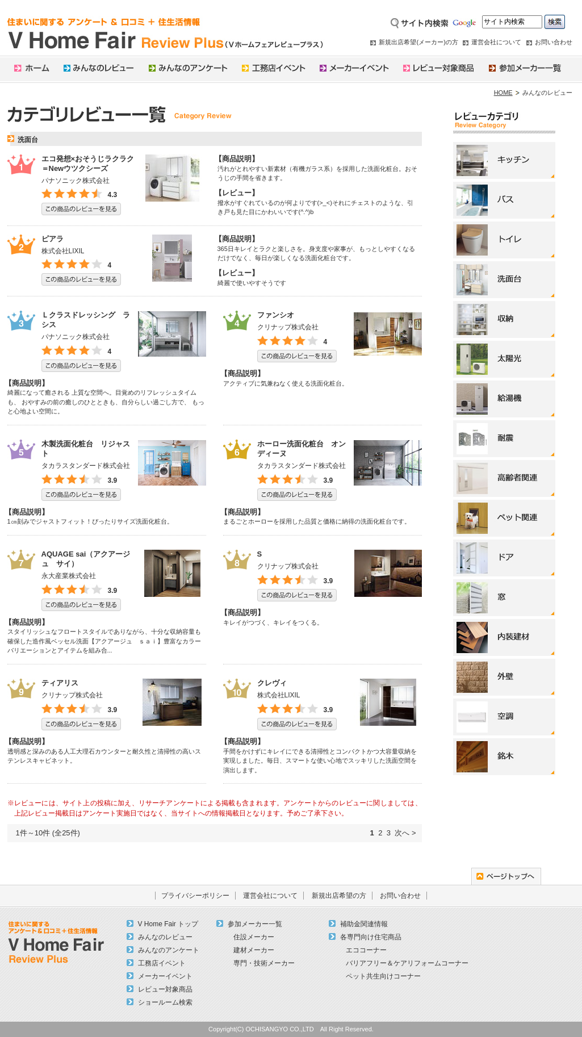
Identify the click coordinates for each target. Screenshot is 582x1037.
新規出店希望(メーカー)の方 (418, 42)
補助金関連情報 (364, 924)
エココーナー (366, 950)
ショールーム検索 (165, 1002)
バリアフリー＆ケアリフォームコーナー (407, 963)
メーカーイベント (165, 976)
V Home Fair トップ (168, 924)
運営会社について (496, 42)
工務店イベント (162, 963)
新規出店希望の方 (339, 896)
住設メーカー (253, 937)
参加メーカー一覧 (255, 924)
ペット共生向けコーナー (383, 976)
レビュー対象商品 (165, 989)
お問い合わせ (553, 42)
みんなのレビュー (165, 937)
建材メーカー (253, 950)
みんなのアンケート (168, 950)
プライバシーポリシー (195, 896)
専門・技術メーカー (264, 963)
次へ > (405, 833)
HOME (503, 92)
